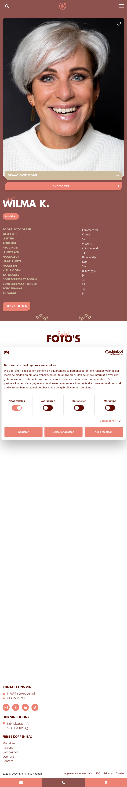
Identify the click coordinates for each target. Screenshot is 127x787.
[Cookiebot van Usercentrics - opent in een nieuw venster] (107, 352)
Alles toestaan (104, 431)
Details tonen (108, 420)
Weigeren (23, 431)
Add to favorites (119, 24)
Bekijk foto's (16, 306)
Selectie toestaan (63, 431)
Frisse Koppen (62, 6)
